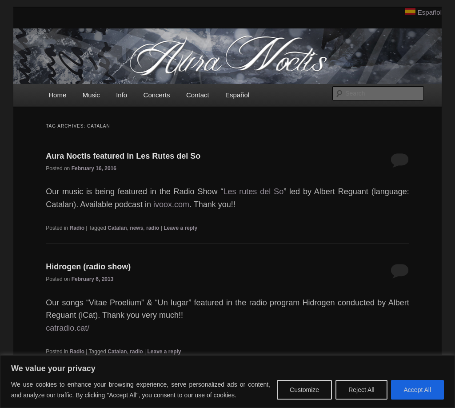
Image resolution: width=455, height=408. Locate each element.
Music (91, 95)
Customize (304, 389)
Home (57, 95)
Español (430, 12)
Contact (197, 95)
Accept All (417, 389)
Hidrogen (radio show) (88, 266)
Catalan (117, 228)
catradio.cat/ (67, 328)
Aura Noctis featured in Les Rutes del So (123, 156)
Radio (77, 228)
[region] (227, 381)
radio (152, 228)
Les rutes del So (253, 191)
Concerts (157, 95)
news (136, 228)
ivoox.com (171, 204)
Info (121, 95)
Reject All (361, 389)
